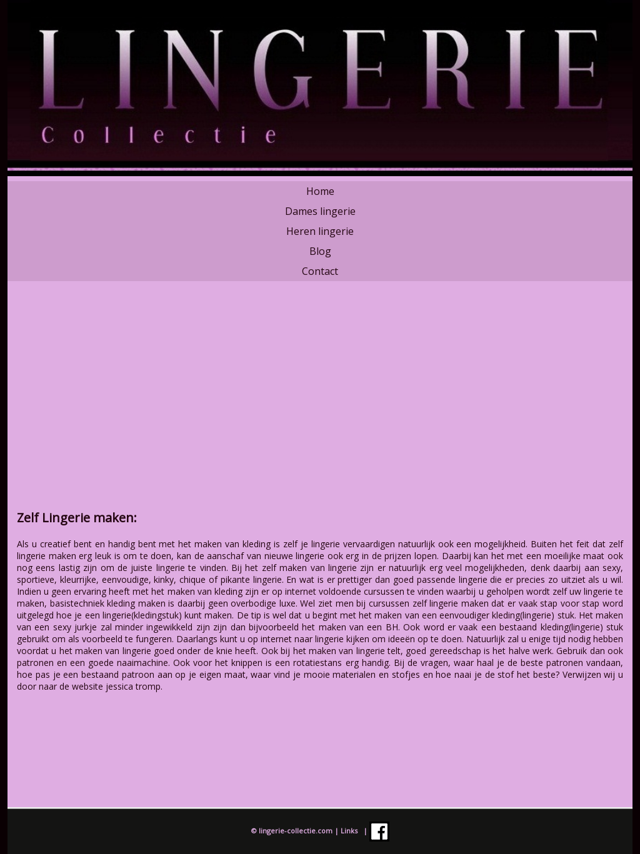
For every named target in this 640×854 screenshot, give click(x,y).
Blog (320, 251)
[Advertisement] (320, 402)
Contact (320, 271)
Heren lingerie (320, 231)
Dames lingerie (320, 211)
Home (320, 191)
